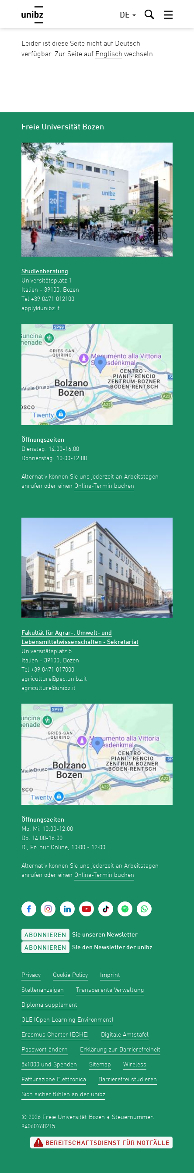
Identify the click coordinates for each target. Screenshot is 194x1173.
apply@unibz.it (40, 308)
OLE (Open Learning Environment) (67, 1020)
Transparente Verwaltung (110, 990)
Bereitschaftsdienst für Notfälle (101, 1142)
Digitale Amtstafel (125, 1035)
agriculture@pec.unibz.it (54, 679)
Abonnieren (45, 935)
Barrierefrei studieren (127, 1079)
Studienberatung (44, 271)
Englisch (108, 54)
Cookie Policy (70, 975)
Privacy (31, 975)
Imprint (110, 975)
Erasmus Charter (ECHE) (55, 1035)
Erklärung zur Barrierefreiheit (120, 1050)
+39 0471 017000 (52, 670)
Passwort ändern (44, 1050)
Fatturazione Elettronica (53, 1079)
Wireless (134, 1065)
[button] (168, 15)
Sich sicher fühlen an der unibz (63, 1094)
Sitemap (100, 1065)
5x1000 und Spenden (49, 1065)
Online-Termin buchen (104, 486)
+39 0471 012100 (52, 299)
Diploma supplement (49, 1005)
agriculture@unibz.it (48, 688)
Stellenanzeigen (42, 990)
